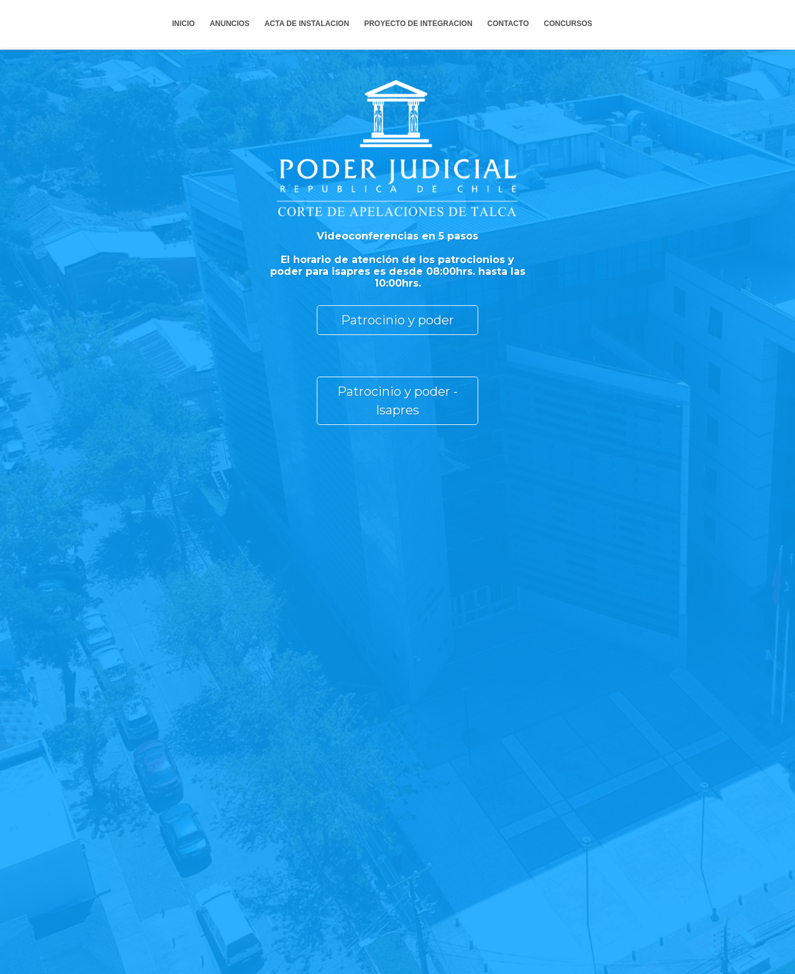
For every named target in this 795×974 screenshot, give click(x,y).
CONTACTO (508, 23)
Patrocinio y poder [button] (397, 320)
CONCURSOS (567, 23)
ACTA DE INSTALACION (307, 23)
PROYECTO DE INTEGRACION (418, 23)
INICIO (183, 23)
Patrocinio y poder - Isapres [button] (397, 401)
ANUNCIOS (230, 23)
